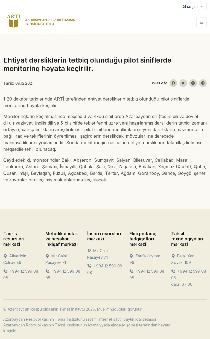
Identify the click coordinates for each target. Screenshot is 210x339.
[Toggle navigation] (193, 6)
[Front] (39, 22)
